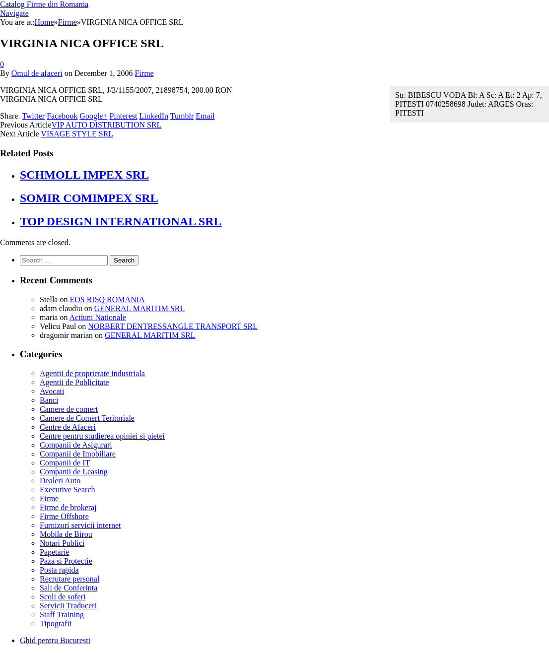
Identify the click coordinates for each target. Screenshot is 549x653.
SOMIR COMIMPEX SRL (89, 198)
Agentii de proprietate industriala (92, 373)
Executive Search (67, 489)
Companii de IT (65, 462)
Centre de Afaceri (68, 427)
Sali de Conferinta (68, 588)
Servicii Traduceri (68, 605)
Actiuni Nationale (97, 317)
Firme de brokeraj (68, 507)
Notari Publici (62, 543)
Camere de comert (69, 409)
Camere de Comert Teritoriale (87, 418)
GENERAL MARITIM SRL (139, 308)
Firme (144, 73)
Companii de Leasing (74, 471)
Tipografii (55, 623)
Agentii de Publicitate (74, 382)
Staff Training (62, 614)
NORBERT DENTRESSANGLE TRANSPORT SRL (173, 326)
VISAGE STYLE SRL (77, 134)
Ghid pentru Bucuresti (55, 640)
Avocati (52, 391)
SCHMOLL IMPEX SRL (84, 174)
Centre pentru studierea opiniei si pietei (102, 436)
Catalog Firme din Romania (44, 4)
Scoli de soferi (62, 596)
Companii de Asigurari (76, 445)
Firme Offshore (64, 516)
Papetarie (54, 552)
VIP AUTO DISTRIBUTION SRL (107, 125)
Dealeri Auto (60, 480)
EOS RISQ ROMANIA (106, 299)
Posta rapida (59, 570)
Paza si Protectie (66, 561)
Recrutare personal (69, 579)
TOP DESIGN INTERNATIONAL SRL (121, 221)
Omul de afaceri (37, 73)
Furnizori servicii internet (80, 525)
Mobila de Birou (66, 534)
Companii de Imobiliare (78, 454)
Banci (49, 400)
